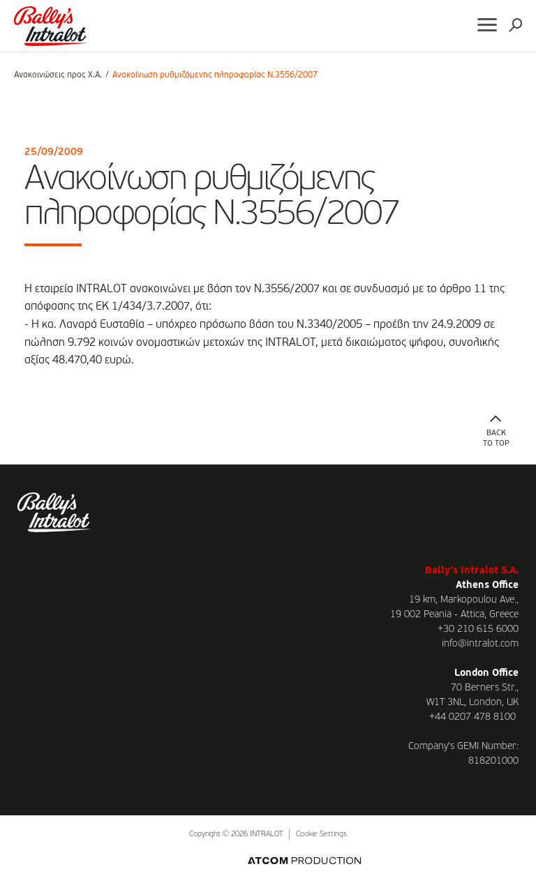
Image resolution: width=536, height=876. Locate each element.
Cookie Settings (321, 834)
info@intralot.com (480, 644)
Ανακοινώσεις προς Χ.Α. (58, 75)
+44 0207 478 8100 (472, 717)
